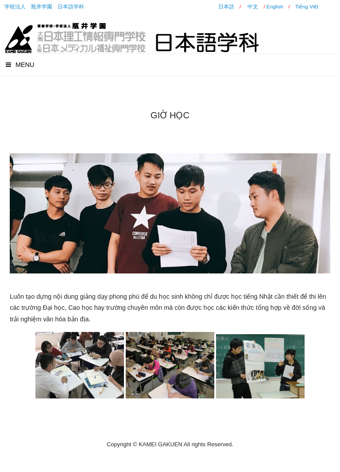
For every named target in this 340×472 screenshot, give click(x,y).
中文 (252, 6)
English (275, 6)
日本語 (226, 6)
